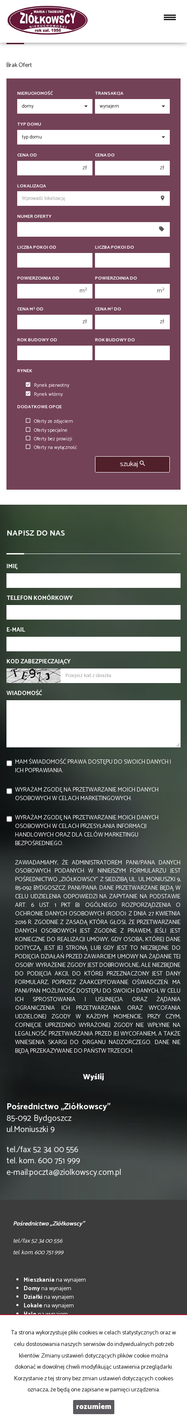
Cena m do (108, 309)
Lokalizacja (31, 186)
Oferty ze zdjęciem (49, 421)
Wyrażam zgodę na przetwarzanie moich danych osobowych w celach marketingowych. (87, 794)
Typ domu (29, 124)
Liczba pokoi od (36, 247)
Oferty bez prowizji (49, 439)
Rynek (24, 371)
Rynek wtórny (44, 394)
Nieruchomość (35, 93)
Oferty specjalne (46, 430)
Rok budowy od (37, 340)
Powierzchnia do (116, 278)
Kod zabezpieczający (38, 662)
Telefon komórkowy (39, 598)
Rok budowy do (115, 340)
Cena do (105, 155)
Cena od (27, 155)
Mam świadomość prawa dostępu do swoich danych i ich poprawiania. (93, 766)
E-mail (15, 630)
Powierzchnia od (38, 278)
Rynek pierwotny (47, 385)
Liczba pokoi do (114, 247)
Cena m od (30, 309)
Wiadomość (24, 693)
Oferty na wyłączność (51, 448)
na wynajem (55, 1280)
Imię (12, 567)
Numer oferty (34, 217)
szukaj (132, 464)
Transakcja (109, 93)
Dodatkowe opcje (39, 407)
